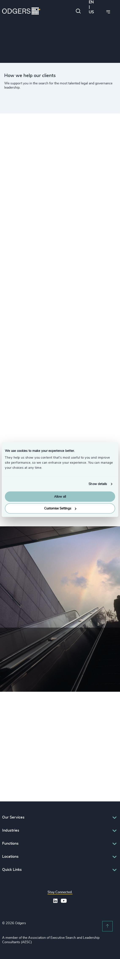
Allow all (60, 496)
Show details (98, 484)
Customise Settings (60, 508)
